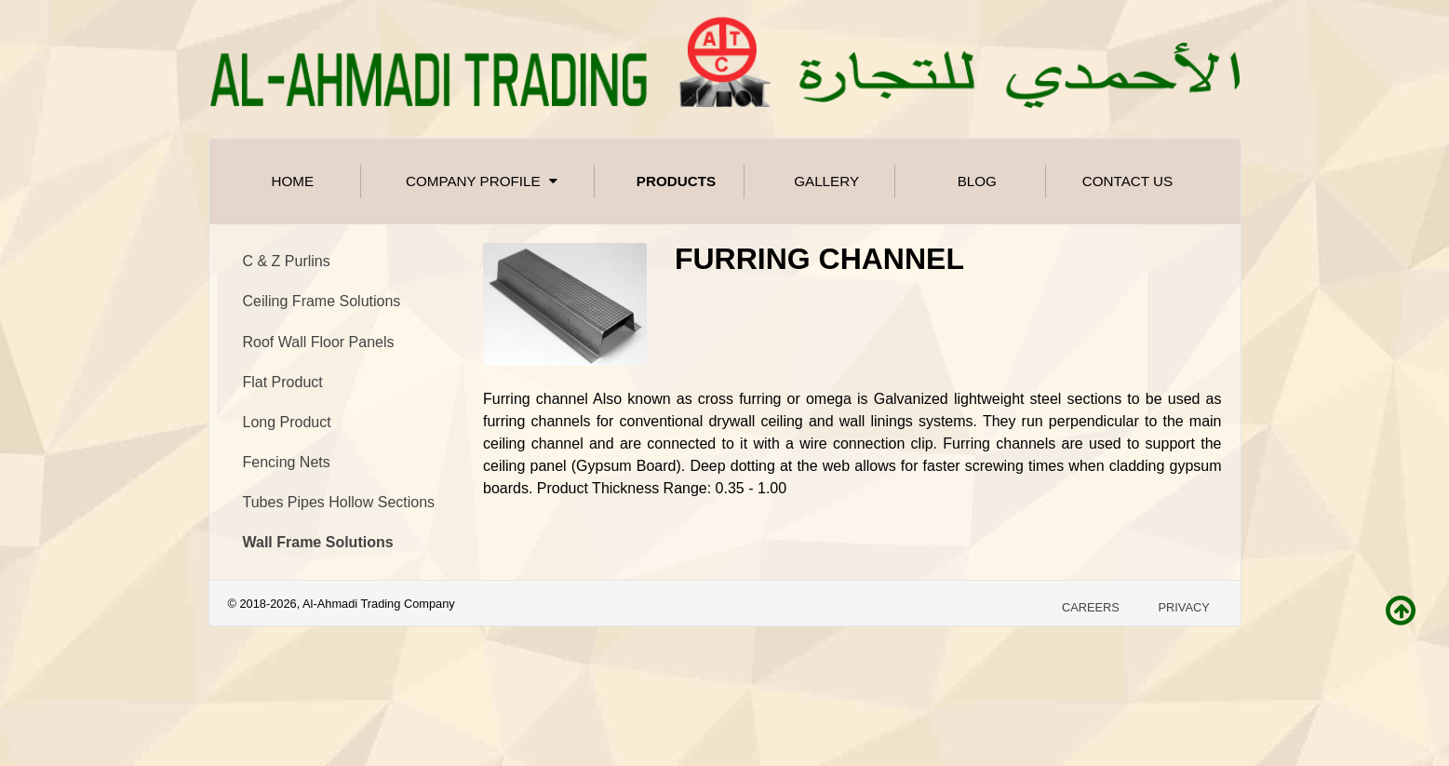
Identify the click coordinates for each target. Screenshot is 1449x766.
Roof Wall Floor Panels (319, 342)
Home (293, 181)
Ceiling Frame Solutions (322, 301)
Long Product (287, 422)
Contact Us (1127, 181)
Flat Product (283, 382)
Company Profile (484, 180)
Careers (1091, 607)
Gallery (826, 181)
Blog (977, 181)
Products (676, 181)
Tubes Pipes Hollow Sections (339, 502)
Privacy (1183, 607)
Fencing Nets (286, 462)
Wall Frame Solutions (318, 542)
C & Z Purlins (286, 261)
